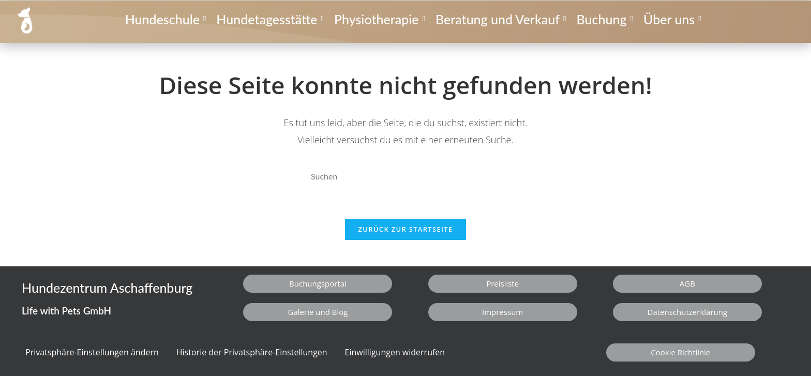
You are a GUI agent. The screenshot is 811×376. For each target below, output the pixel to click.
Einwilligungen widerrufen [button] (395, 352)
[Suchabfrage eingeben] (405, 176)
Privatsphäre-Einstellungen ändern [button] (92, 352)
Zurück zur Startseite (405, 229)
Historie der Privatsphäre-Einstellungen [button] (251, 352)
